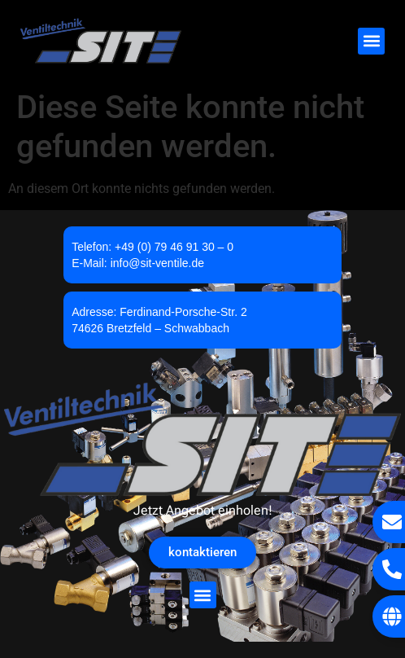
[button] (371, 41)
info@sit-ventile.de (157, 263)
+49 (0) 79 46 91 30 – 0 (174, 246)
